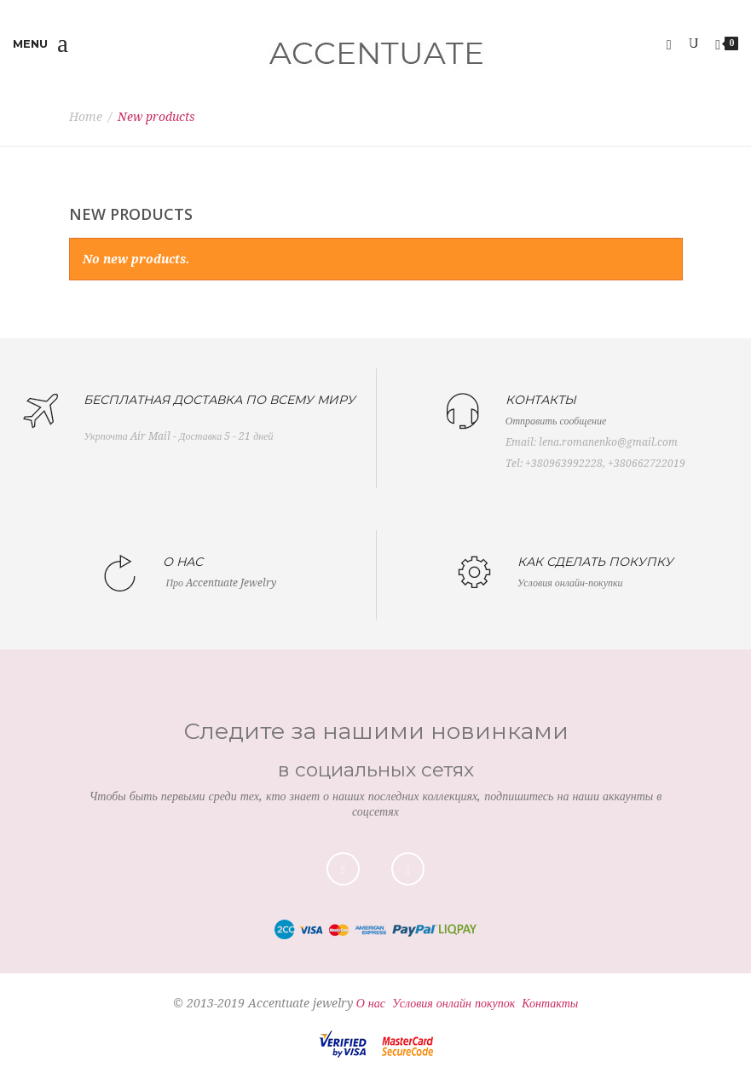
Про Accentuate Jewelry (220, 583)
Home (85, 117)
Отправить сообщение (556, 421)
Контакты (550, 1003)
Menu (40, 44)
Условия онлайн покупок (453, 1003)
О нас (370, 1003)
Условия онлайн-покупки (570, 583)
